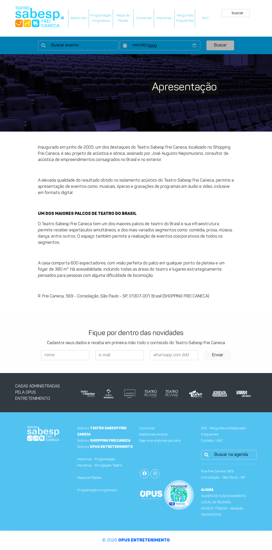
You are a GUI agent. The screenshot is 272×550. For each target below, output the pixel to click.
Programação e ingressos (97, 490)
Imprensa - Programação (96, 459)
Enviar (217, 355)
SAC (205, 18)
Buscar (220, 45)
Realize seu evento (153, 434)
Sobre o (103, 440)
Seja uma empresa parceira (160, 440)
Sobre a (105, 447)
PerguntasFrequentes (185, 18)
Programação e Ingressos (100, 18)
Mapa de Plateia (89, 478)
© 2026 (136, 540)
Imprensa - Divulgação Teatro (99, 465)
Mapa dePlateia (123, 18)
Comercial (143, 18)
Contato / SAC (212, 440)
